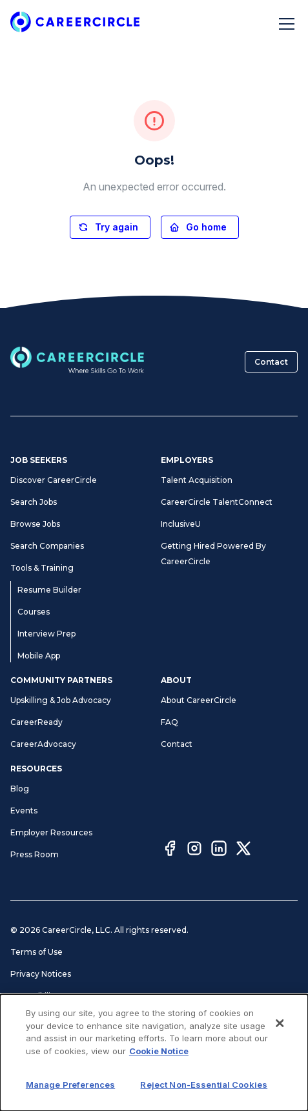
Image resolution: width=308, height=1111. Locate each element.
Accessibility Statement (56, 996)
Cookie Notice (38, 1040)
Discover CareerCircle (53, 480)
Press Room (34, 854)
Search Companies (47, 546)
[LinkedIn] (219, 850)
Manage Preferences (52, 1018)
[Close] (279, 1087)
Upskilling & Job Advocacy (60, 700)
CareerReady (36, 722)
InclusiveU (181, 524)
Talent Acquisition (196, 480)
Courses (33, 612)
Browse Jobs (35, 524)
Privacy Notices (40, 974)
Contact (271, 362)
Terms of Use (36, 952)
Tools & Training (42, 568)
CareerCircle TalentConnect (216, 502)
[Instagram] (194, 850)
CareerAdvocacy (43, 744)
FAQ (169, 722)
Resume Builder (49, 590)
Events (23, 810)
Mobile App (38, 655)
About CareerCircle (198, 700)
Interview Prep (46, 633)
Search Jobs (33, 502)
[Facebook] (170, 850)
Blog (19, 788)
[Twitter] (243, 850)
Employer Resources (51, 832)
